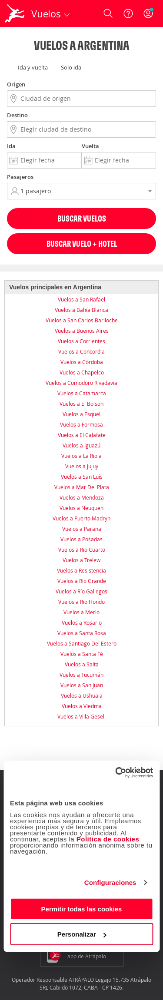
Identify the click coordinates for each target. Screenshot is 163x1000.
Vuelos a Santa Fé (81, 653)
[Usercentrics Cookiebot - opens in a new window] (116, 772)
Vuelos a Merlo (81, 612)
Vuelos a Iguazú (81, 445)
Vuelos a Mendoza (82, 497)
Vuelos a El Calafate (82, 434)
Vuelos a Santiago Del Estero (81, 643)
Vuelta (90, 146)
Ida (11, 146)
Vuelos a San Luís (82, 476)
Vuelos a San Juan (81, 685)
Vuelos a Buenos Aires (82, 330)
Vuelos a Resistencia (81, 570)
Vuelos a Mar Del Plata (81, 486)
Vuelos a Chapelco (82, 372)
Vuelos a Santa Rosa (81, 632)
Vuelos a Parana (81, 528)
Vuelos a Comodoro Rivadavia (81, 382)
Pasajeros (20, 177)
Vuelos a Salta (82, 664)
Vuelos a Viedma (82, 705)
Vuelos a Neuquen (81, 507)
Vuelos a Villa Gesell (81, 716)
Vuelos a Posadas (81, 539)
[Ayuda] (128, 13)
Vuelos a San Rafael (81, 299)
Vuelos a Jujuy (81, 466)
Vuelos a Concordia (81, 351)
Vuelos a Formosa (81, 424)
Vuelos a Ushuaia (82, 695)
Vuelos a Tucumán (81, 674)
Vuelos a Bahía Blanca (81, 309)
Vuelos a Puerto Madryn (81, 518)
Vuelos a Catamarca (81, 393)
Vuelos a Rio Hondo (81, 601)
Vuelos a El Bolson (81, 403)
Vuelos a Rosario (82, 622)
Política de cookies (108, 838)
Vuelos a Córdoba (81, 361)
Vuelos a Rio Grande (81, 580)
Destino (17, 115)
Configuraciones (110, 882)
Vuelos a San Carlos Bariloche (82, 320)
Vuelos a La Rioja (81, 455)
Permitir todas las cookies (81, 908)
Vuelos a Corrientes (81, 341)
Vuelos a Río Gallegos (81, 591)
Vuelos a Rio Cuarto (81, 549)
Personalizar (81, 934)
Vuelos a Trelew (81, 559)
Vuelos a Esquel (81, 414)
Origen (16, 84)
